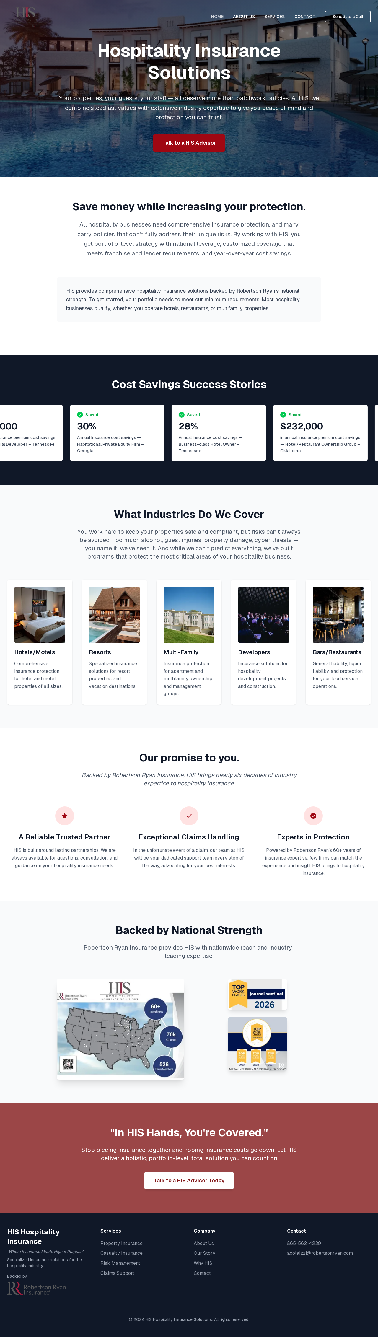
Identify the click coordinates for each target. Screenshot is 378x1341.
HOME (217, 16)
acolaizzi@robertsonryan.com (320, 1253)
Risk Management (120, 1263)
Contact (202, 1273)
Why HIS (203, 1263)
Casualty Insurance (121, 1253)
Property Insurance (121, 1243)
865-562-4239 (304, 1243)
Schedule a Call (348, 16)
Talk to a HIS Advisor (189, 142)
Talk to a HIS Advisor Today (189, 1180)
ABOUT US (244, 16)
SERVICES (275, 16)
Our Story (204, 1253)
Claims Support (117, 1273)
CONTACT (304, 16)
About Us (204, 1243)
